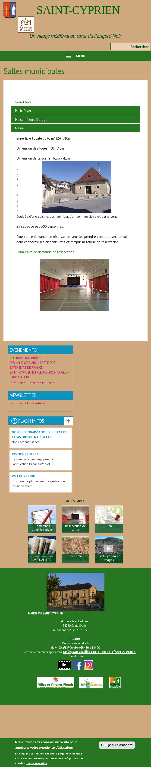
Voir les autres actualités (68, 421)
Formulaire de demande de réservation (45, 251)
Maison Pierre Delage (31, 119)
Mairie (19, 128)
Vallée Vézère (23, 476)
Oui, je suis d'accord (116, 746)
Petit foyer (23, 110)
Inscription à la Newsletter (28, 403)
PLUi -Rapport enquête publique (31, 382)
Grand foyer (24, 102)
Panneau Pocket (25, 454)
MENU (75, 56)
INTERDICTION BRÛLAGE (26, 358)
